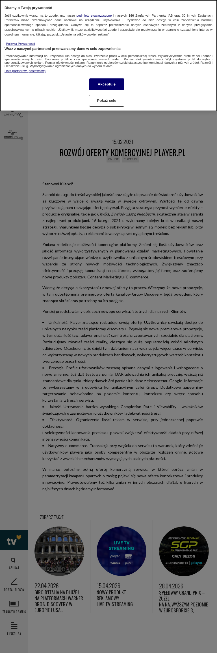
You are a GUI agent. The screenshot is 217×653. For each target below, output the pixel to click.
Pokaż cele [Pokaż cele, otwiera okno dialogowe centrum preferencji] (106, 100)
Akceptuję (107, 84)
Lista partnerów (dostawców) (25, 70)
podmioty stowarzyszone (94, 15)
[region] (108, 55)
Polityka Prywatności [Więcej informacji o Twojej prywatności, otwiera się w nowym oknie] (20, 43)
